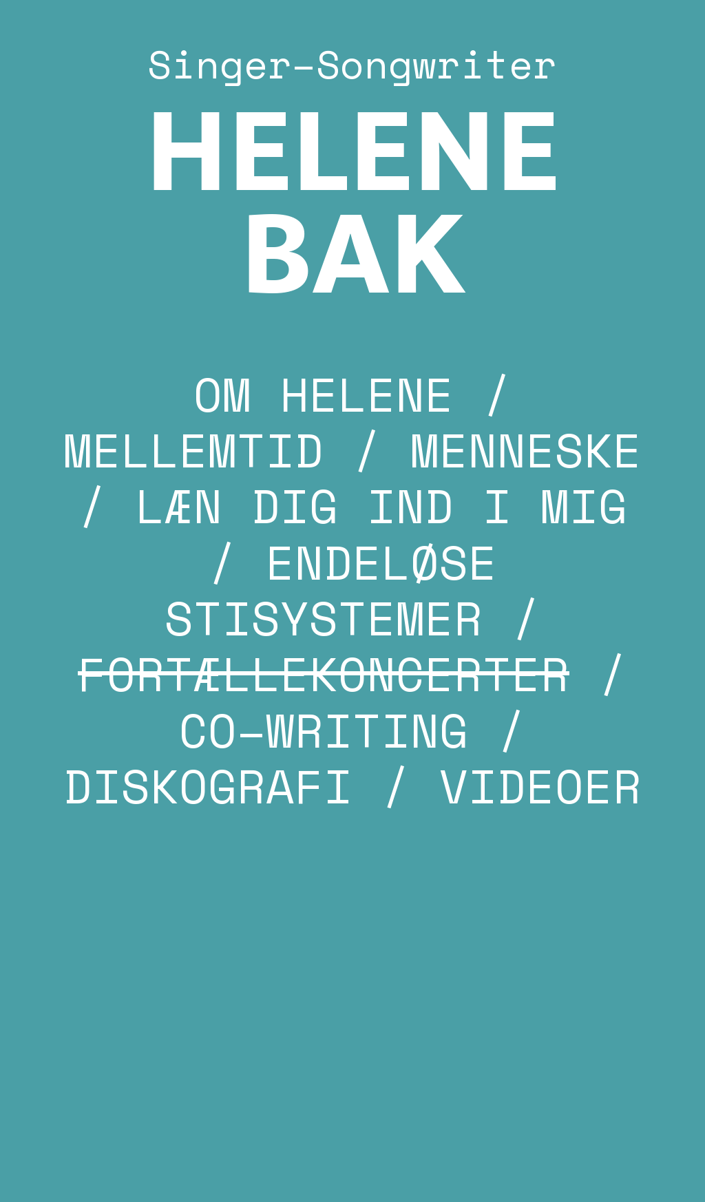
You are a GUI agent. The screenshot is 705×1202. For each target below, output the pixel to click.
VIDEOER (540, 785)
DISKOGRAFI (207, 785)
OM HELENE (323, 393)
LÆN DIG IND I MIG (381, 505)
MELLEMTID (193, 449)
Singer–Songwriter (352, 63)
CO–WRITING (323, 729)
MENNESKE (526, 449)
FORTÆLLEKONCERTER (323, 673)
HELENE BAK (352, 206)
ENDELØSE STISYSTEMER (331, 589)
